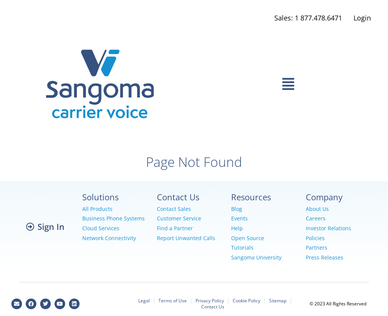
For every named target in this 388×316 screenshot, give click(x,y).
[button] (288, 84)
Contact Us (178, 197)
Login (362, 17)
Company (324, 197)
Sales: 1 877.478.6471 (308, 17)
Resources (251, 197)
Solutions (100, 197)
